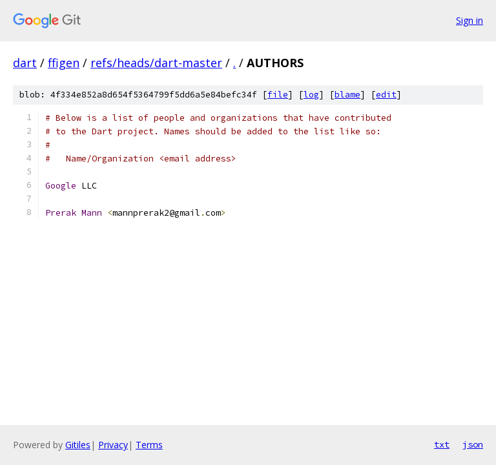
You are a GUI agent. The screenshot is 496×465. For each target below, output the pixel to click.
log (311, 94)
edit (386, 94)
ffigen (63, 62)
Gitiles (77, 445)
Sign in (469, 20)
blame (347, 94)
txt (442, 444)
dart (25, 62)
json (472, 444)
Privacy (113, 445)
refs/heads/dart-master (156, 62)
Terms (149, 445)
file (277, 94)
